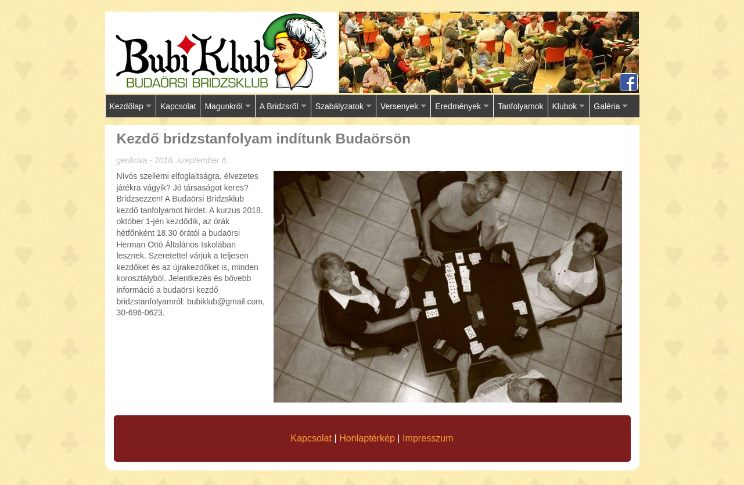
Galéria (607, 106)
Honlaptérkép (367, 438)
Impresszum (428, 438)
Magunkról (223, 106)
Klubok (564, 106)
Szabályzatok (339, 106)
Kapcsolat (178, 106)
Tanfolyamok (521, 106)
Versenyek (399, 106)
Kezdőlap (126, 106)
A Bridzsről (279, 106)
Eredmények (458, 106)
